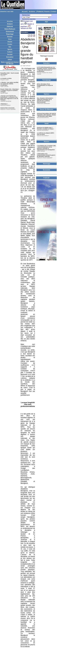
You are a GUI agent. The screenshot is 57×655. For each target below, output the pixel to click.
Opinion (46, 94)
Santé (47, 123)
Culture (9, 52)
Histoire (46, 141)
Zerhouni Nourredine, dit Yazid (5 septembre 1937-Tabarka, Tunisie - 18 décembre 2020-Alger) (46, 115)
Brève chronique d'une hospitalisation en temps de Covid (45, 85)
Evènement (10, 31)
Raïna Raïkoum (10, 29)
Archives (32, 11)
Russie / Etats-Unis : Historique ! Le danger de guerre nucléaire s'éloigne (9, 90)
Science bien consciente (7, 108)
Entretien (46, 63)
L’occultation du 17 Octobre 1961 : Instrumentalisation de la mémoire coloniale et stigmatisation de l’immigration (46, 147)
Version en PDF (26, 28)
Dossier (9, 36)
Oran (10, 39)
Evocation (9, 57)
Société (9, 54)
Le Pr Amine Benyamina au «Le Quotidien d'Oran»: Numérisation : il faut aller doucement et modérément (46, 69)
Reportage (9, 34)
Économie (46, 170)
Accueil (24, 11)
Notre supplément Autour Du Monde (10, 62)
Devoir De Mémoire (46, 109)
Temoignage (46, 80)
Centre (9, 44)
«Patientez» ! (4, 104)
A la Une (10, 21)
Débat (10, 59)
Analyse (10, 24)
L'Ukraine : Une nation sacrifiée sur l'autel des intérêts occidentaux (9, 84)
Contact (53, 11)
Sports (9, 49)
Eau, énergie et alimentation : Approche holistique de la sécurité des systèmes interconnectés (45, 100)
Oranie (9, 41)
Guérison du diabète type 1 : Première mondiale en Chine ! (45, 128)
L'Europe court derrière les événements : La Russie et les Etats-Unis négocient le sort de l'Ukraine (9, 98)
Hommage (46, 163)
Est (10, 47)
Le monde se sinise (6, 78)
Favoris (47, 11)
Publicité (40, 11)
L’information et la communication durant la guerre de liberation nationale (46, 155)
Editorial (10, 26)
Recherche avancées (28, 19)
